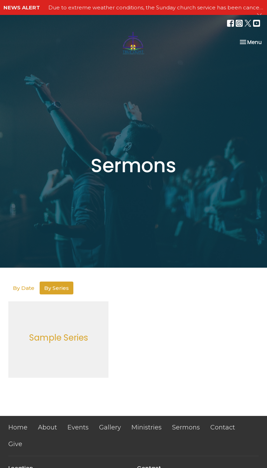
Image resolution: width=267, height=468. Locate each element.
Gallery (110, 427)
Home (17, 427)
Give (15, 444)
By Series (56, 288)
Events (78, 427)
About (47, 427)
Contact (222, 427)
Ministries (146, 427)
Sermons (186, 427)
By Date (23, 288)
